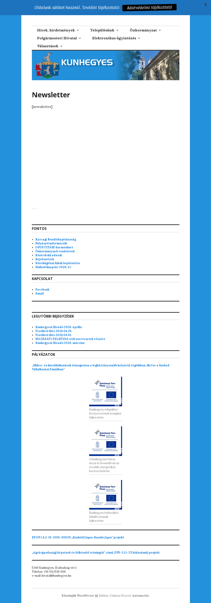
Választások (47, 46)
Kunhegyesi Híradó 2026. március (60, 343)
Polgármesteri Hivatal (57, 38)
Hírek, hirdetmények (56, 30)
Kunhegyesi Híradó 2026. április (58, 327)
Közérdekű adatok (48, 255)
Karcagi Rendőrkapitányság (55, 239)
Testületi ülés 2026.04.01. (53, 335)
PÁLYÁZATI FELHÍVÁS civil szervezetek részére (70, 339)
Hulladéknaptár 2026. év (53, 267)
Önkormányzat (143, 30)
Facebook (42, 289)
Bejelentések (44, 259)
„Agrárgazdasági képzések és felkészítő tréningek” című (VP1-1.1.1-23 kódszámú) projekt (96, 552)
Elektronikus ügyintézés (114, 38)
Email (39, 293)
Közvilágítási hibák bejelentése (57, 263)
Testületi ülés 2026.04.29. (53, 331)
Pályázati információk (51, 243)
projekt (78, 537)
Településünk (102, 30)
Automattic (140, 596)
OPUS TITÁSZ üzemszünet (54, 247)
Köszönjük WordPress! (77, 596)
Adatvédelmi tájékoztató (150, 7)
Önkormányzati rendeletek (55, 251)
